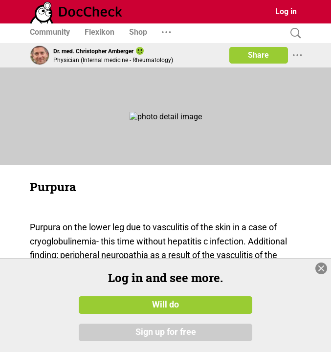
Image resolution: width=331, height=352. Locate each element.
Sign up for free (165, 332)
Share (258, 55)
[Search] (293, 33)
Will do (165, 304)
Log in (286, 11)
